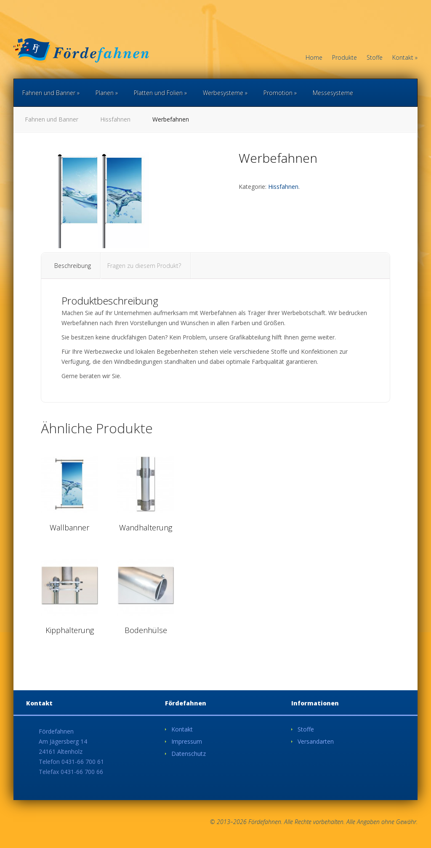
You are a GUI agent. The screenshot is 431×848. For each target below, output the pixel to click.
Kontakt (405, 58)
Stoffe (375, 58)
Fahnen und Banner (51, 93)
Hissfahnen (115, 119)
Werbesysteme (225, 93)
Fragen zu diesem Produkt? (144, 266)
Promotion (280, 93)
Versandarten (316, 741)
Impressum (186, 741)
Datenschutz (188, 754)
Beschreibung (72, 266)
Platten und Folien (160, 93)
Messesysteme (333, 93)
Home (314, 58)
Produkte (344, 58)
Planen (107, 93)
